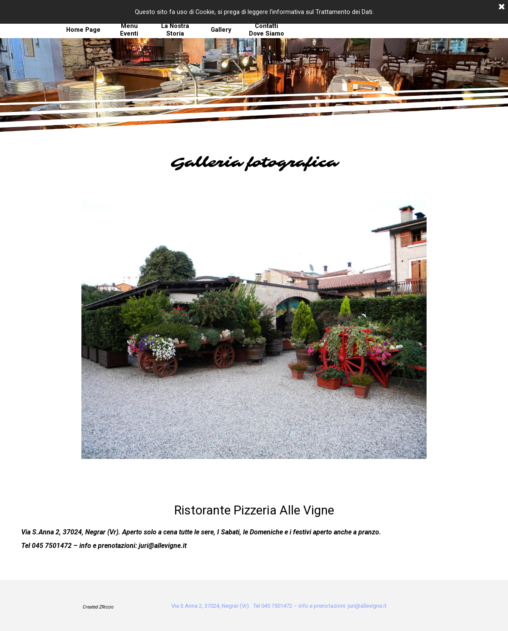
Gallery (221, 29)
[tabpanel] (254, 163)
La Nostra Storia (175, 29)
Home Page (83, 29)
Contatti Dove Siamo (266, 29)
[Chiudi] (501, 7)
